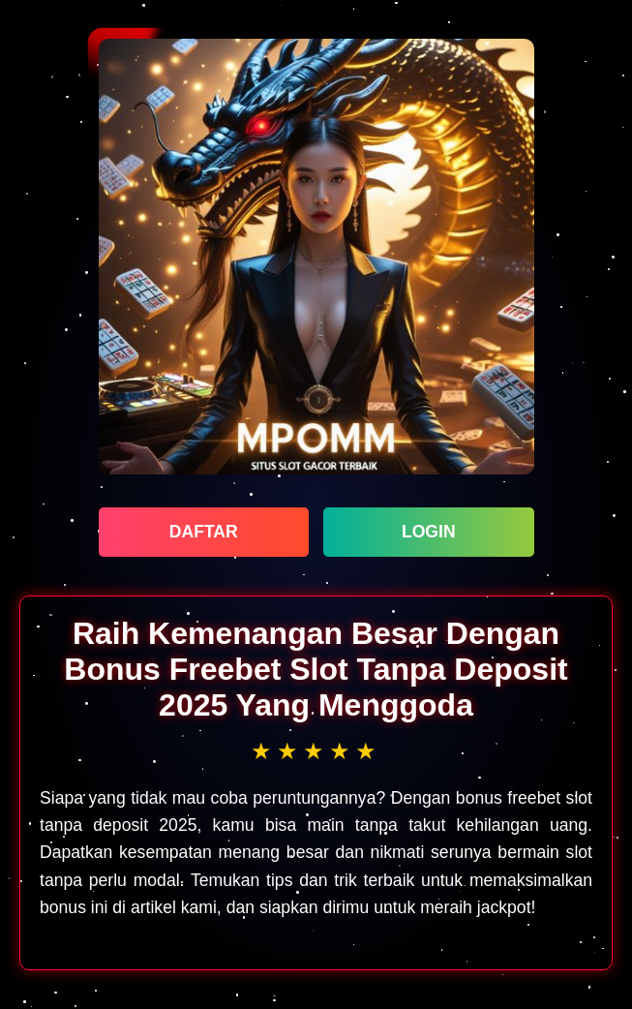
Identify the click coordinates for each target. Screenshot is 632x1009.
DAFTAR (203, 531)
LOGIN (429, 531)
